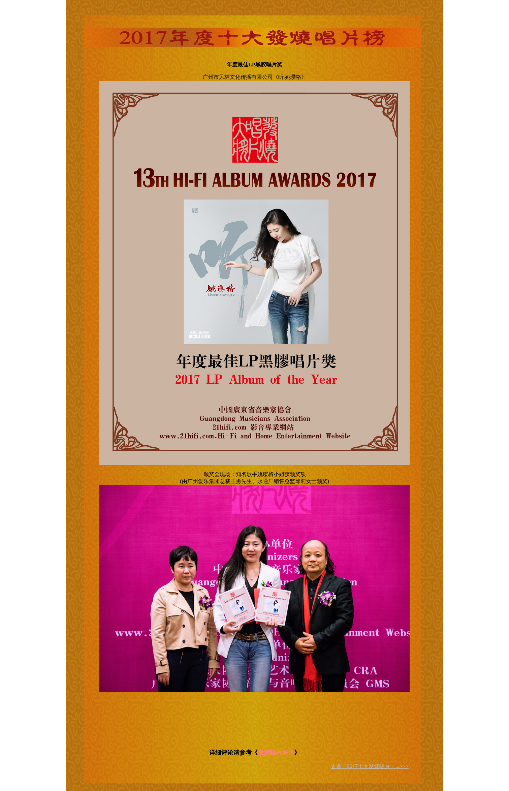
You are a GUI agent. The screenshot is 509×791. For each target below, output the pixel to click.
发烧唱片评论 (276, 752)
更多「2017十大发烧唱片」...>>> (370, 766)
